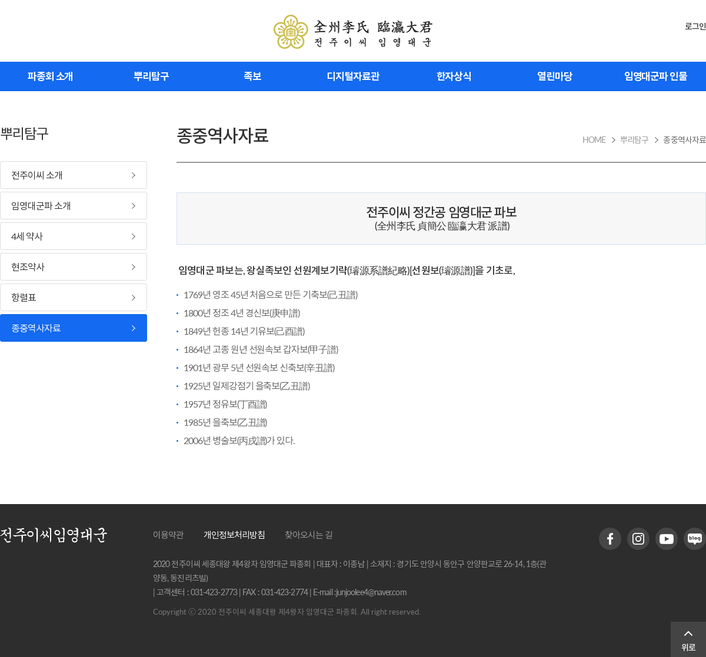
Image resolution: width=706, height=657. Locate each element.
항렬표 (23, 297)
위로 (688, 647)
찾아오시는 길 (308, 534)
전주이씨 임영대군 (353, 32)
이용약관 (168, 534)
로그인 (695, 26)
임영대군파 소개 (41, 205)
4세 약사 (26, 236)
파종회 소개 (50, 76)
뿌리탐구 (151, 76)
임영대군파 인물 (655, 76)
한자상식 (454, 76)
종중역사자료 (36, 327)
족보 (252, 76)
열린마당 (554, 76)
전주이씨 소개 (36, 175)
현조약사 (27, 266)
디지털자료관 (353, 76)
